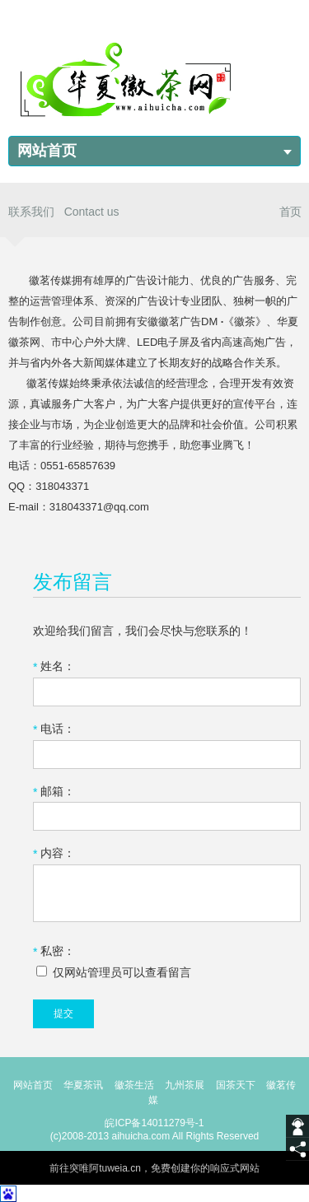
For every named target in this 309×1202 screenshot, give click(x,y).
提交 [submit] (63, 1013)
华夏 (73, 1085)
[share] (297, 1149)
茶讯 (93, 1085)
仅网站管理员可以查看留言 (113, 972)
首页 (290, 211)
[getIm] (297, 1126)
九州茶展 (184, 1085)
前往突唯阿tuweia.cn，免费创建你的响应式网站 (154, 1168)
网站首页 (47, 150)
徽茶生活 (134, 1085)
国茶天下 (235, 1085)
